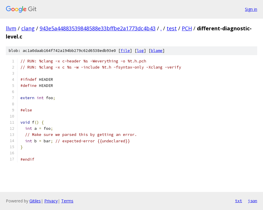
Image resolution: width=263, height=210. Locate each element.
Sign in (251, 9)
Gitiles (35, 201)
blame (157, 50)
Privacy (51, 201)
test (172, 28)
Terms (67, 201)
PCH (187, 28)
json (252, 200)
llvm (11, 28)
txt (238, 200)
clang (28, 28)
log (140, 50)
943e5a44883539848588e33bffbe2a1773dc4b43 (98, 28)
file (125, 50)
